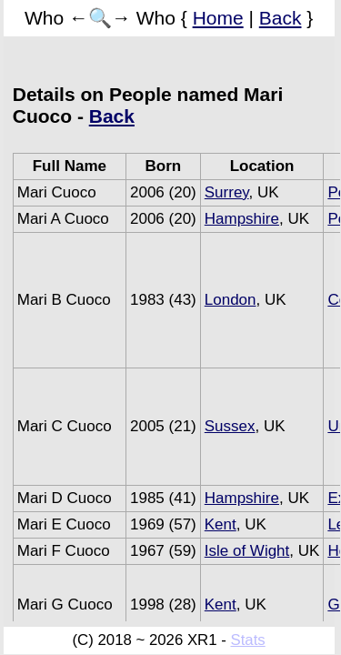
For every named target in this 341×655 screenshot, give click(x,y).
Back (280, 17)
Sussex (230, 426)
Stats (247, 640)
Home (218, 17)
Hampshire (242, 218)
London (230, 299)
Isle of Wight (247, 550)
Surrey (227, 192)
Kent (220, 524)
